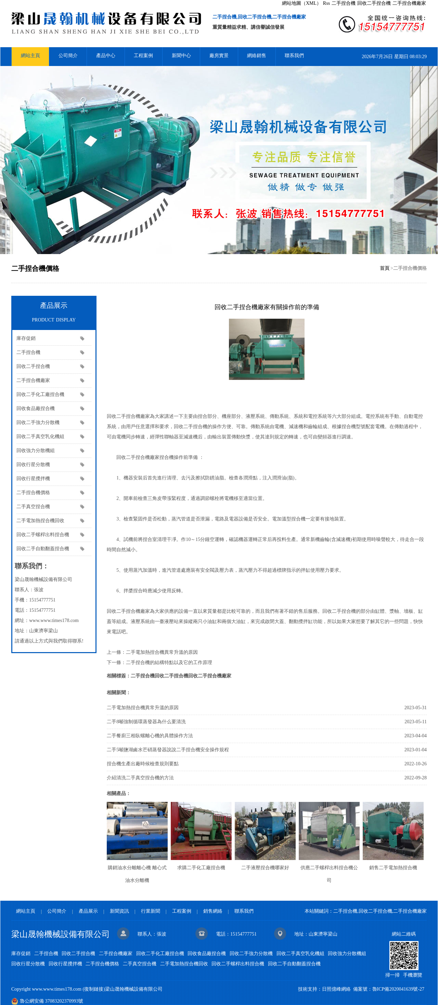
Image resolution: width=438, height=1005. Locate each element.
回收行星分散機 (33, 464)
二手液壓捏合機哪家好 (265, 867)
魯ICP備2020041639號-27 (398, 989)
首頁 (384, 268)
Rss (326, 3)
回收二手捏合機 (374, 3)
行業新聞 (150, 911)
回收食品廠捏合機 (35, 408)
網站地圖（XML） (301, 3)
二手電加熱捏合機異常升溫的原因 (162, 652)
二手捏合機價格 (33, 492)
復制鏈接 (93, 989)
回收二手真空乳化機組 (40, 436)
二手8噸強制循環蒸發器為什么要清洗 (146, 721)
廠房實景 (219, 55)
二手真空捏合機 (33, 506)
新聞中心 (181, 55)
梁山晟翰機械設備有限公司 (60, 934)
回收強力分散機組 (35, 450)
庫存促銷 (26, 338)
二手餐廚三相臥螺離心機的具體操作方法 (150, 735)
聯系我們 (294, 55)
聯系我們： (32, 566)
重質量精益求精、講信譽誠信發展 (248, 27)
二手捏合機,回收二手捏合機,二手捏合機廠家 (259, 16)
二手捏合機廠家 (409, 3)
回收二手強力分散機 (38, 422)
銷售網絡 (212, 911)
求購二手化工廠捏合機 (201, 867)
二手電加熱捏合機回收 (40, 520)
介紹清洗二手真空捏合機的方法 (140, 777)
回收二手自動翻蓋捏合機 (42, 548)
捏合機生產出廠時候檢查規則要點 (143, 763)
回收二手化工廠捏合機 (40, 394)
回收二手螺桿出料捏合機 (42, 534)
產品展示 (53, 314)
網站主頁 (30, 55)
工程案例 (143, 55)
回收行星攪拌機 (33, 478)
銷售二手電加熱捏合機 (393, 867)
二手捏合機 (344, 3)
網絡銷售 (256, 55)
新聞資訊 (119, 911)
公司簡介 (68, 55)
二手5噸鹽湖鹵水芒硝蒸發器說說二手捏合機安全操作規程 (168, 749)
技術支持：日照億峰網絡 (324, 989)
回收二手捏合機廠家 (209, 675)
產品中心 (105, 55)
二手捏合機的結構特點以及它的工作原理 (169, 662)
